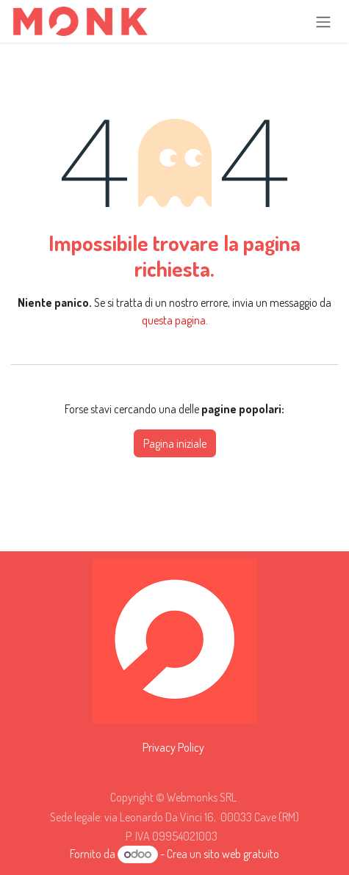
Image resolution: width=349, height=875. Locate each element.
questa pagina (174, 320)
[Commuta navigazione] (323, 21)
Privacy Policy (173, 747)
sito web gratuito (241, 853)
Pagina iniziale (174, 443)
